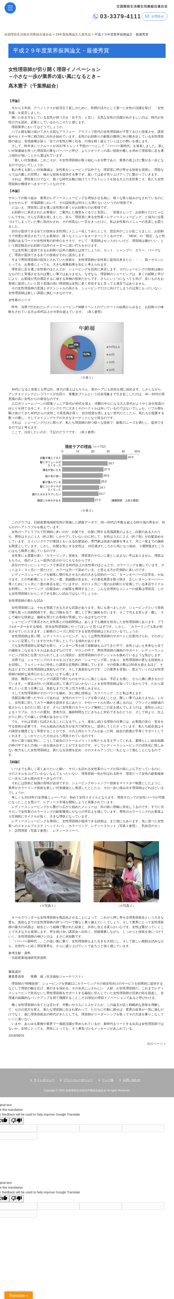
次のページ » (156, 1043)
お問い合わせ (131, 1080)
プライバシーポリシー (78, 1080)
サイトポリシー (44, 1080)
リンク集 (108, 1080)
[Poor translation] (16, 1120)
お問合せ (154, 16)
